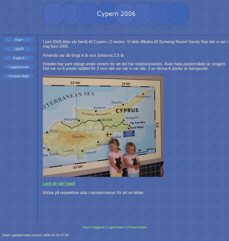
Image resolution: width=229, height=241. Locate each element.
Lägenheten (115, 227)
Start (86, 227)
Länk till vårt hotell (59, 183)
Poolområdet (137, 227)
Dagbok (98, 227)
